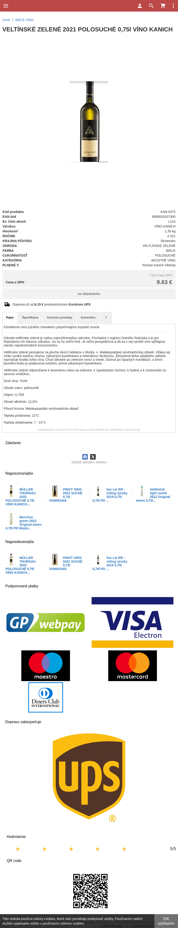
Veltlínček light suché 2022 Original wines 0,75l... (153, 495)
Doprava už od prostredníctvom (52, 304)
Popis (10, 317)
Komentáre (88, 317)
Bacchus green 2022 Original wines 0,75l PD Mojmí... (24, 522)
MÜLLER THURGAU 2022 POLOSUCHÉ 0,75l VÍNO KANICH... (21, 497)
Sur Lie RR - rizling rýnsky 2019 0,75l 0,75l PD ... (109, 495)
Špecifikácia (30, 317)
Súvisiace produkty (59, 317)
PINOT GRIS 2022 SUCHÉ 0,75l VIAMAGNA (66, 495)
